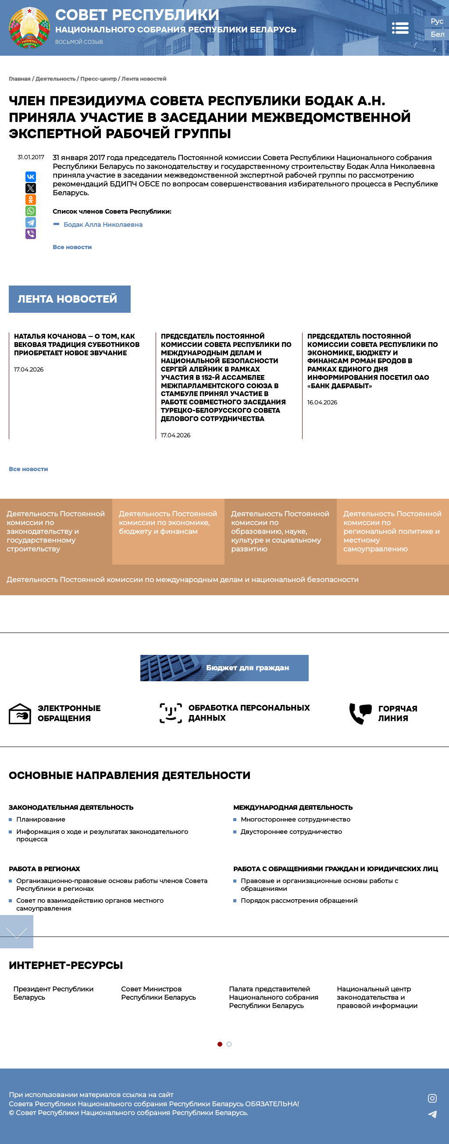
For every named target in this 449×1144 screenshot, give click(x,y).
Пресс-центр (98, 78)
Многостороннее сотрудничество (295, 819)
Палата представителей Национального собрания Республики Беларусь (273, 997)
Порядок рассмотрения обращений (299, 900)
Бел (438, 34)
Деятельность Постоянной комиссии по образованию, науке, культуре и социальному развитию (280, 531)
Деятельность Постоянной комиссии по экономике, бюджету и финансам (168, 523)
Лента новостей (144, 78)
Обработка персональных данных (235, 713)
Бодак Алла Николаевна (103, 225)
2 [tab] (229, 1044)
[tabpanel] (63, 993)
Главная (20, 78)
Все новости (72, 246)
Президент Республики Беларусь (53, 993)
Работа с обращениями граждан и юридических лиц (335, 869)
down (16, 931)
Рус (437, 21)
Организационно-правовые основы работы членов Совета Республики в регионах (111, 885)
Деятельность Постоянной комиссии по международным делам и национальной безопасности (183, 580)
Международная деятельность (293, 808)
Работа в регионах (44, 869)
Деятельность (55, 78)
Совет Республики (175, 21)
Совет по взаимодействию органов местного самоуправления (90, 904)
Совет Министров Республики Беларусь (158, 993)
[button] (400, 28)
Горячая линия (383, 714)
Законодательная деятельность (71, 808)
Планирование (40, 819)
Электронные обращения (54, 713)
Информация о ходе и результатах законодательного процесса (102, 836)
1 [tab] (220, 1044)
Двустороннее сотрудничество (291, 832)
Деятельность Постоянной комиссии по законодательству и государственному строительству (56, 531)
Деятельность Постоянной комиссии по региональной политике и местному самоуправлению (392, 531)
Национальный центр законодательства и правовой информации (377, 997)
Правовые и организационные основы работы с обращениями (319, 885)
